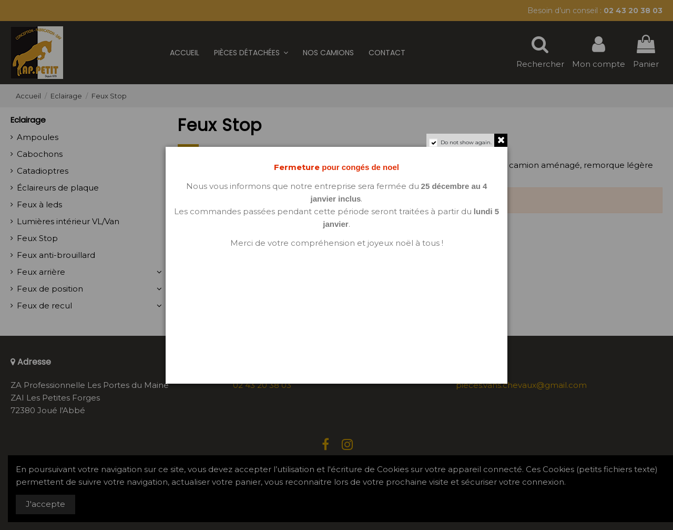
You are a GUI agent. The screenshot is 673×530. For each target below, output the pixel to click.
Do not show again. (466, 142)
